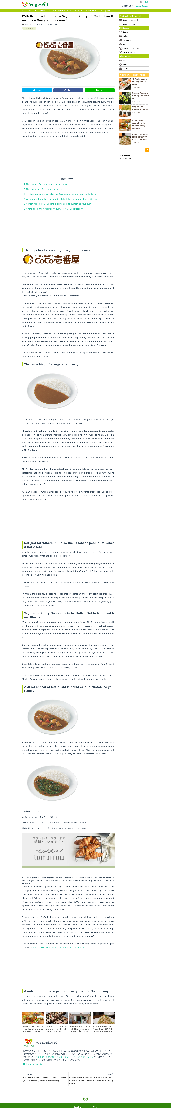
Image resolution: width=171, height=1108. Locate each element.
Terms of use (125, 159)
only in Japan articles (129, 48)
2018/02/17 (136, 143)
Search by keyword (128, 20)
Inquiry (123, 68)
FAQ (122, 60)
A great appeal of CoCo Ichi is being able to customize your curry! (58, 204)
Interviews (125, 40)
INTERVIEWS (29, 28)
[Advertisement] (68, 158)
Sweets (123, 44)
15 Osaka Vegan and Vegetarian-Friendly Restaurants (139, 82)
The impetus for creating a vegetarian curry (47, 184)
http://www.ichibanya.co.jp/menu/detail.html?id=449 (59, 948)
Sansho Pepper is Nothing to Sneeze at (140, 95)
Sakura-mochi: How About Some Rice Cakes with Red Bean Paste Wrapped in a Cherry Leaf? (91, 1080)
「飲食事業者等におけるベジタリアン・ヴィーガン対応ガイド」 (63, 1057)
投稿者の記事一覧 (34, 1064)
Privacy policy (125, 156)
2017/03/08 (136, 112)
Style (31, 11)
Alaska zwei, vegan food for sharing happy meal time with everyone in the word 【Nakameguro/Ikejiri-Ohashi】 (140, 123)
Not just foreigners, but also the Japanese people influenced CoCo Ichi (61, 194)
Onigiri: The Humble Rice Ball (140, 108)
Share (69, 90)
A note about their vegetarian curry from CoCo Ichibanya (53, 209)
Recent (123, 32)
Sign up (145, 6)
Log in (138, 6)
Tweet (38, 90)
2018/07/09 (136, 88)
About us (124, 64)
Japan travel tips (127, 52)
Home (24, 11)
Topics (123, 36)
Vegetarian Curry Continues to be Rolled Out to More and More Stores (60, 199)
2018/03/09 (136, 129)
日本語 (145, 2)
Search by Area (127, 24)
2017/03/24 (136, 101)
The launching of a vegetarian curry (43, 189)
